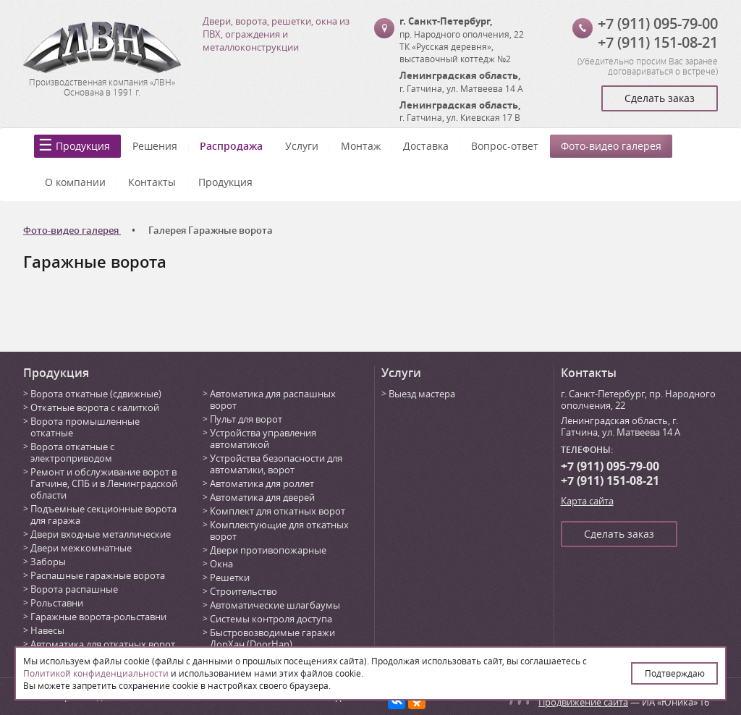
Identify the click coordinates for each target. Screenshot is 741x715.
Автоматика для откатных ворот (102, 644)
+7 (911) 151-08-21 (658, 42)
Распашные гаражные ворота (97, 575)
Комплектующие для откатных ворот (279, 530)
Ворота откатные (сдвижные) (95, 393)
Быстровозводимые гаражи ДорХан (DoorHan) (272, 638)
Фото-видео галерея (611, 146)
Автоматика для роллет (262, 483)
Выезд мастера (422, 393)
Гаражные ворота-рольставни (98, 616)
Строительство (243, 591)
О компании (75, 182)
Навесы (47, 630)
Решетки (230, 577)
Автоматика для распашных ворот (273, 399)
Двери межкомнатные (81, 547)
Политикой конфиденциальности (96, 673)
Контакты (152, 182)
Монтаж (361, 146)
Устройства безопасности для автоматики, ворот (276, 464)
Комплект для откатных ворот (277, 510)
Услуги (301, 146)
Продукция (83, 146)
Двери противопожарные (268, 550)
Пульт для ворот (246, 419)
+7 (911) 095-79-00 (658, 23)
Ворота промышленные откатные (85, 427)
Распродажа (231, 146)
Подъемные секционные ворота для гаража (103, 514)
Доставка (426, 146)
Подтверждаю (675, 673)
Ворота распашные (74, 589)
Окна (221, 563)
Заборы (48, 561)
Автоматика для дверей (262, 497)
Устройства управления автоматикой (263, 438)
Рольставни (56, 602)
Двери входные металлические (100, 534)
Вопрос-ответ (504, 146)
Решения (154, 146)
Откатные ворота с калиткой (94, 407)
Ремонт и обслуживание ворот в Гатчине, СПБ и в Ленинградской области (103, 483)
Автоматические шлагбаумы (275, 605)
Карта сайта (587, 500)
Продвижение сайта (583, 701)
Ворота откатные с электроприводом (72, 452)
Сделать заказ (659, 98)
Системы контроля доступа (271, 618)
